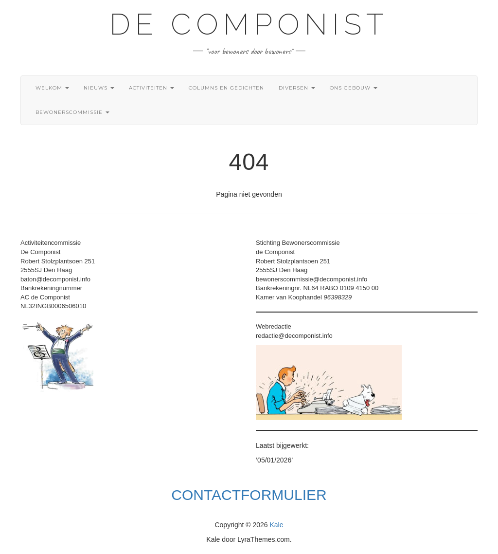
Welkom (52, 88)
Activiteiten (151, 88)
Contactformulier (248, 495)
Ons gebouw (353, 88)
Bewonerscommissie (72, 112)
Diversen (297, 88)
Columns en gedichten (226, 88)
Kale (277, 525)
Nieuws (99, 88)
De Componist (249, 24)
